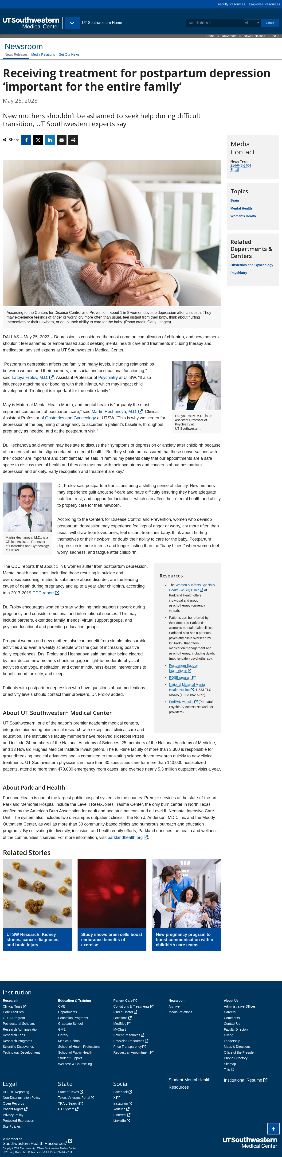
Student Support (70, 1058)
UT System (66, 1109)
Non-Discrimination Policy (21, 1097)
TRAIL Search (68, 1103)
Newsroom (229, 36)
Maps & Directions (237, 1046)
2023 (275, 36)
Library (63, 1035)
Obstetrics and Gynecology (70, 418)
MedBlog (119, 1023)
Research (10, 1000)
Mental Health (241, 208)
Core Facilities (13, 1012)
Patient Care (123, 1000)
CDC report (43, 593)
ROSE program (180, 677)
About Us (231, 1000)
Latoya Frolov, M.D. (30, 377)
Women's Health (243, 216)
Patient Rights (13, 1109)
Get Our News (69, 54)
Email (235, 169)
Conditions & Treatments (131, 1006)
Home (210, 36)
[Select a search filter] (252, 22)
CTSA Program (14, 1018)
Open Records (13, 1103)
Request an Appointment (131, 1052)
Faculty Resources (231, 4)
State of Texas (68, 1092)
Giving (228, 1035)
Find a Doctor (123, 1012)
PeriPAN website (181, 702)
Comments (232, 1018)
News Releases (254, 36)
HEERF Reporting (16, 1092)
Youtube (119, 1109)
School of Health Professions (79, 1046)
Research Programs (17, 1041)
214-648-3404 (241, 165)
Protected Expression (18, 1120)
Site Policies (12, 1126)
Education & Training (74, 1000)
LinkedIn (119, 1120)
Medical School (69, 1041)
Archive (174, 1006)
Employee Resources (264, 4)
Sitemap (230, 1064)
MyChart (119, 1029)
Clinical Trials (12, 1006)
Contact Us (232, 1023)
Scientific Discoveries (18, 1046)
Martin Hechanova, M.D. (114, 411)
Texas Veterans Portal (74, 1097)
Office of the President (240, 1052)
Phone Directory (235, 1058)
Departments (67, 1012)
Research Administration (21, 1029)
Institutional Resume (243, 1080)
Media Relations (43, 54)
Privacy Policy (13, 1115)
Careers (230, 1012)
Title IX (229, 1069)
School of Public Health (75, 1052)
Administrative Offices (240, 1006)
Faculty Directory (236, 1029)
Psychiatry (108, 377)
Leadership (232, 1041)
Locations (120, 1018)
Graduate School (70, 1023)
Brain (235, 200)
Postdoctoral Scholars (19, 1023)
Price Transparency (127, 1046)
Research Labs (14, 1035)
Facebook (120, 1092)
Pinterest (119, 1115)
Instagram (120, 1103)
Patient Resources (126, 1035)
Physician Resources (128, 1041)
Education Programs (73, 1018)
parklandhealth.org (125, 837)
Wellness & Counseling (75, 1064)
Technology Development (21, 1052)
